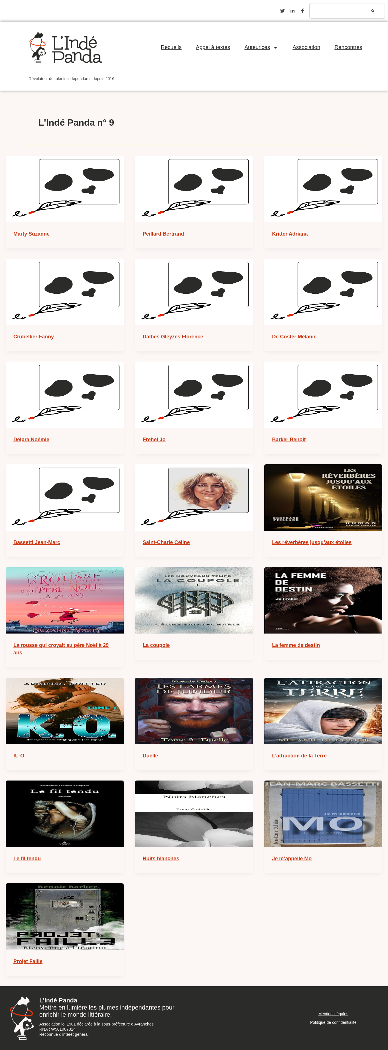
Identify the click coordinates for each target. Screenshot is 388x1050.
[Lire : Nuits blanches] (194, 814)
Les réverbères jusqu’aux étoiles (312, 542)
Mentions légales (333, 1014)
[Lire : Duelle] (194, 711)
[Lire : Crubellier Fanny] (65, 292)
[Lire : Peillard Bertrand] (194, 189)
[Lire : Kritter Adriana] (323, 189)
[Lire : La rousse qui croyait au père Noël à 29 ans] (65, 600)
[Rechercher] (373, 10)
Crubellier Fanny (33, 337)
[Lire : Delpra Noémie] (65, 394)
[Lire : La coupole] (194, 600)
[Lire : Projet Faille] (65, 916)
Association (306, 47)
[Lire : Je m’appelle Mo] (323, 814)
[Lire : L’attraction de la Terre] (323, 711)
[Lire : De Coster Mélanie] (323, 292)
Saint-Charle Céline (166, 542)
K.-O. (19, 756)
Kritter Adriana (290, 234)
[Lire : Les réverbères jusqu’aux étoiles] (323, 497)
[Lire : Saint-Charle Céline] (194, 497)
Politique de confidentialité (333, 1022)
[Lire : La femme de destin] (323, 600)
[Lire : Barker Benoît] (323, 394)
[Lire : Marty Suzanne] (65, 189)
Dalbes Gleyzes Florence (173, 337)
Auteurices (261, 47)
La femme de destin (296, 645)
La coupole (156, 645)
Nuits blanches (161, 858)
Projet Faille (27, 961)
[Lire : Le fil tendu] (65, 814)
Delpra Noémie (31, 439)
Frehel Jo (154, 439)
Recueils (171, 47)
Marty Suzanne (31, 234)
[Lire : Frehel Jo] (194, 394)
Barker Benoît (289, 439)
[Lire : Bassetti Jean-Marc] (65, 497)
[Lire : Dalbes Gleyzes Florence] (194, 292)
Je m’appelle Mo (292, 858)
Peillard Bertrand (163, 234)
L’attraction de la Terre (299, 756)
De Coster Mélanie (294, 337)
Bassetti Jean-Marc (36, 542)
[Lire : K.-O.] (65, 711)
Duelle (150, 756)
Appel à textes (213, 47)
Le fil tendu (27, 858)
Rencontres (348, 47)
